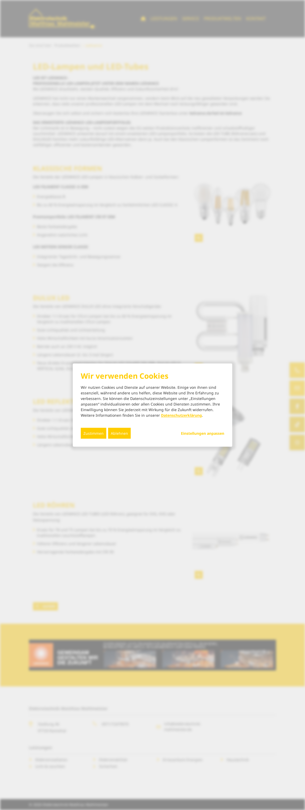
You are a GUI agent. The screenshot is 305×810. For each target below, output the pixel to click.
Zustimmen (93, 433)
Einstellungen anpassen (202, 433)
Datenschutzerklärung (181, 414)
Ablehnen (119, 433)
